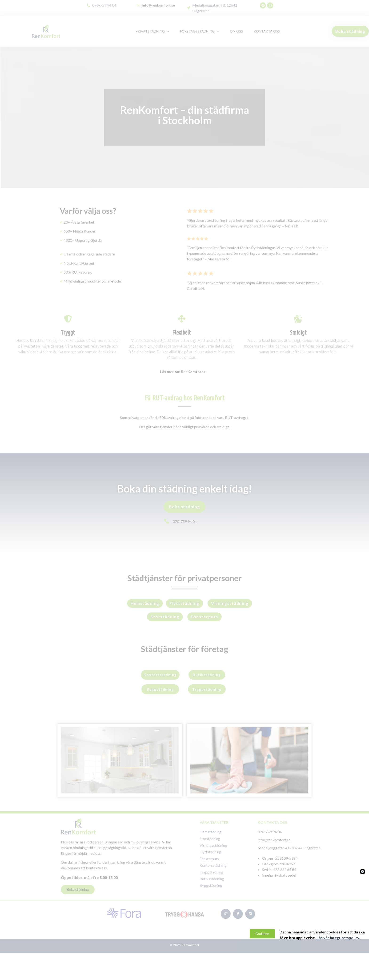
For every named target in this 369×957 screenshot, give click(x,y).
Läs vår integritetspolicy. (344, 937)
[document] (184, 478)
